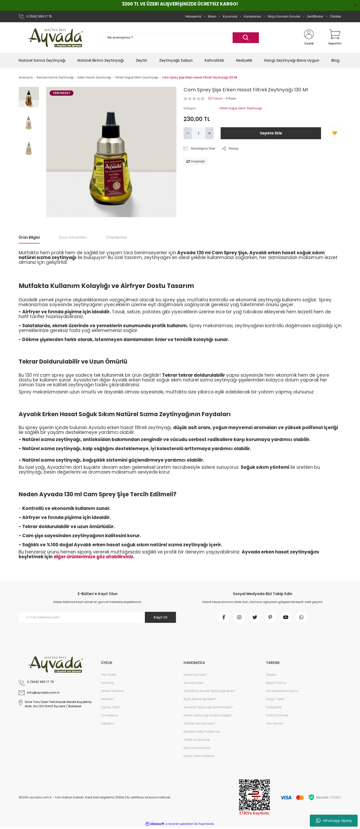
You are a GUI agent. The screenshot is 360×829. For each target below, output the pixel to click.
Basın (212, 16)
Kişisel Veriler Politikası (199, 756)
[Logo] (56, 37)
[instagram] (239, 617)
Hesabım (107, 699)
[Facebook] (224, 617)
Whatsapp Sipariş (334, 820)
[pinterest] (270, 617)
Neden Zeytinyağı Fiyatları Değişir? (208, 715)
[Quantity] (198, 133)
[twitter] (255, 617)
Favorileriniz (109, 715)
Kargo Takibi (275, 699)
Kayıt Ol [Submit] (160, 617)
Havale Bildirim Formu (282, 691)
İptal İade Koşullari (197, 748)
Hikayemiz (193, 16)
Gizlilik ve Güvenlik (197, 740)
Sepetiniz (107, 723)
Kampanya (252, 16)
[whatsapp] (301, 617)
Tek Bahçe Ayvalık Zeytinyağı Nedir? (209, 691)
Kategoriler (274, 707)
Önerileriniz (116, 237)
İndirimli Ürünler (277, 715)
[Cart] (334, 37)
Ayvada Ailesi (193, 683)
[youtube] (286, 617)
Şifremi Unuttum (112, 691)
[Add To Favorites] (334, 133)
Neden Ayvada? (195, 675)
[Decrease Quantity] (188, 133)
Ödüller (335, 16)
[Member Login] (309, 37)
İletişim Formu (276, 683)
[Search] (180, 37)
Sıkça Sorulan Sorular (283, 16)
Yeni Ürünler (274, 723)
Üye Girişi (107, 683)
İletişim (271, 675)
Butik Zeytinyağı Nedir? (200, 699)
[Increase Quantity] (209, 133)
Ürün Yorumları (73, 237)
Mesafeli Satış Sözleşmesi (202, 732)
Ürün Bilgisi (29, 237)
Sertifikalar (315, 16)
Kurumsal (230, 16)
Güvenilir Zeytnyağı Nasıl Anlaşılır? (208, 707)
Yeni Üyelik (108, 675)
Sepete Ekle (271, 133)
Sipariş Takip (110, 707)
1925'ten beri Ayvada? (199, 723)
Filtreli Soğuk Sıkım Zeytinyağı (241, 108)
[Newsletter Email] (97, 617)
